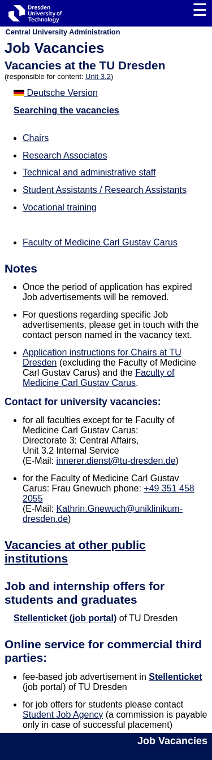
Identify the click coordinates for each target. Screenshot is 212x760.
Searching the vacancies (66, 110)
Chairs (36, 138)
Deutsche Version (56, 93)
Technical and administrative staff (89, 172)
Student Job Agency (63, 714)
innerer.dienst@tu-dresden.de (116, 460)
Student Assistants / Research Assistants (105, 190)
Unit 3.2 (98, 76)
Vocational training (60, 207)
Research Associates (65, 155)
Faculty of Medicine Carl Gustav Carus (100, 242)
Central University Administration (63, 32)
